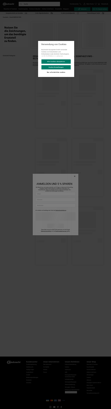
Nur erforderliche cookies (56, 72)
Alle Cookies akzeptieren (56, 61)
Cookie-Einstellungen (56, 67)
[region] (56, 59)
